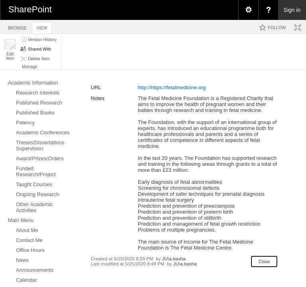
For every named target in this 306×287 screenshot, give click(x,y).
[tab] (17, 26)
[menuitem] (248, 10)
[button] (10, 49)
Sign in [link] (292, 10)
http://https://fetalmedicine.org (172, 87)
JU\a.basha (174, 258)
